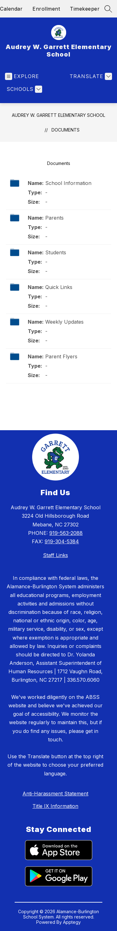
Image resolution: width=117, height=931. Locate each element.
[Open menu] (22, 76)
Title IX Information (55, 806)
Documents (65, 129)
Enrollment (46, 9)
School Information (68, 183)
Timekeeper (85, 9)
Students (55, 252)
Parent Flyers (61, 356)
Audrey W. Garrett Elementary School (58, 115)
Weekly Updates (64, 322)
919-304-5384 (62, 541)
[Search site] (108, 8)
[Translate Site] (90, 76)
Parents (54, 218)
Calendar (11, 9)
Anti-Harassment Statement (55, 793)
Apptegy (72, 922)
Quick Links (58, 287)
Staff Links (55, 555)
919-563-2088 (66, 533)
